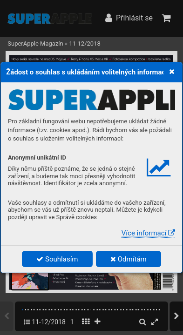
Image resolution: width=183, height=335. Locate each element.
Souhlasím (57, 259)
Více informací (148, 233)
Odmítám (128, 259)
